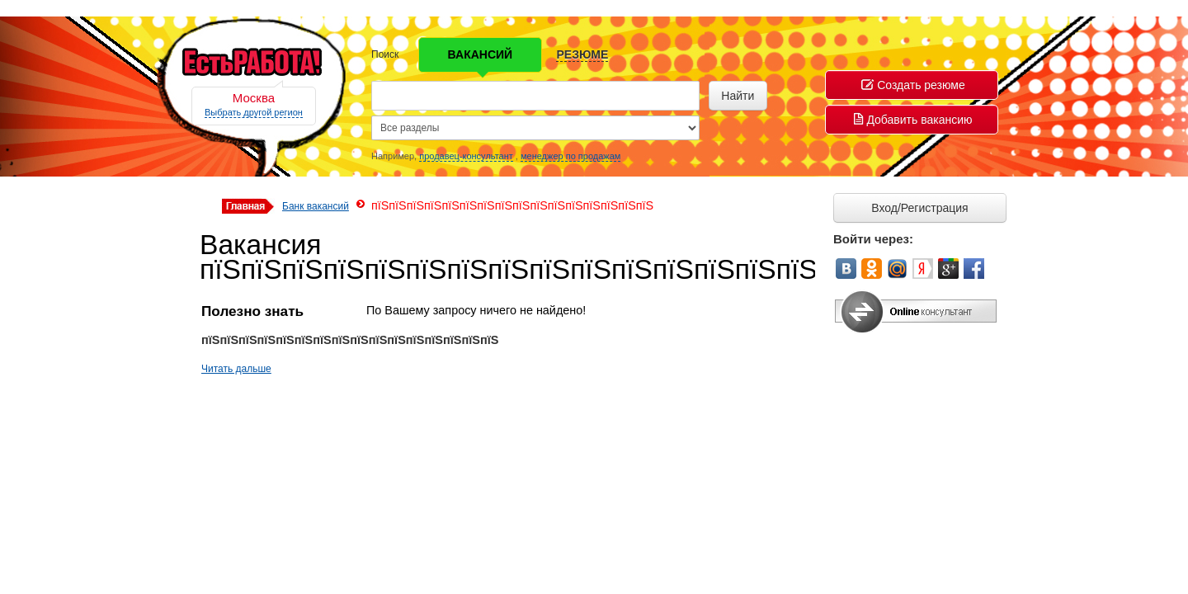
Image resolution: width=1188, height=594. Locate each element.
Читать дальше (236, 369)
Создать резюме (913, 85)
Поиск (384, 54)
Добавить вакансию (913, 119)
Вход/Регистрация (919, 207)
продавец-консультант (466, 156)
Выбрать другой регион (254, 112)
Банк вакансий (315, 206)
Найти (737, 95)
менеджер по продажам (570, 156)
